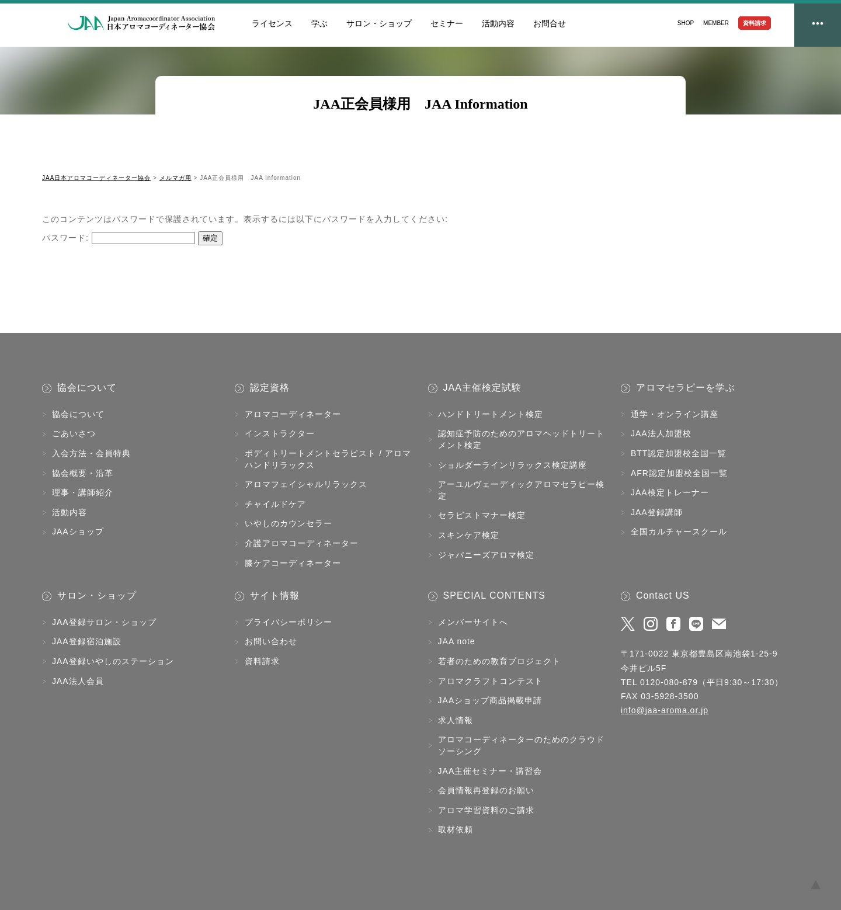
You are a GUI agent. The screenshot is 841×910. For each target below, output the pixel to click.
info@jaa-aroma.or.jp (664, 710)
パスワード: (118, 237)
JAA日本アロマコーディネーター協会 (141, 23)
